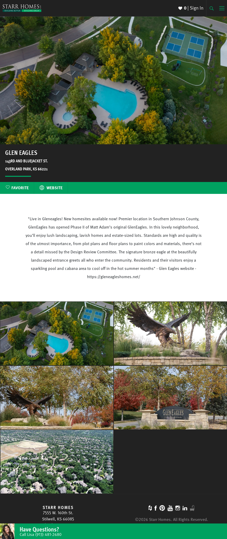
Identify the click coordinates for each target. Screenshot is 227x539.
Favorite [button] (20, 188)
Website (50, 188)
